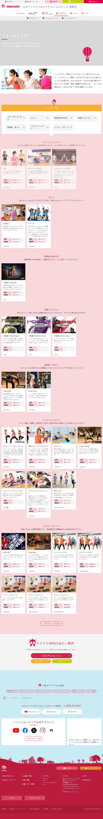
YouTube (67, 768)
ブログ (84, 13)
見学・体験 (26, 780)
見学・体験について (41, 661)
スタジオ (45, 778)
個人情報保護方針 (35, 809)
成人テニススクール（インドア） (72, 778)
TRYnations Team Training (70, 784)
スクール (74, 13)
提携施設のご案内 (35, 798)
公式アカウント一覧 (33, 738)
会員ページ (73, 2)
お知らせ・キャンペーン (9, 780)
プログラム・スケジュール (61, 13)
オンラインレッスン (26, 691)
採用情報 (53, 1)
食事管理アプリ (12, 691)
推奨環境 (45, 809)
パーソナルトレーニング (51, 18)
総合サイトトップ (31, 1)
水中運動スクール (67, 782)
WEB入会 (93, 1)
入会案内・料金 (34, 13)
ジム (44, 780)
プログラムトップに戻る (52, 623)
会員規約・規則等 (56, 809)
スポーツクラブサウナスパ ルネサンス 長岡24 (50, 6)
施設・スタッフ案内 (47, 13)
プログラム (14, 698)
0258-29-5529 (73, 705)
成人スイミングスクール (69, 780)
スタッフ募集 (91, 691)
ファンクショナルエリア (49, 782)
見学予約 (74, 711)
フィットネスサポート (70, 18)
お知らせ (20, 13)
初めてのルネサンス (8, 776)
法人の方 (8, 1)
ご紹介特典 (12, 798)
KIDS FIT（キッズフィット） (71, 792)
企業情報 (12, 809)
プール (44, 784)
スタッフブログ (90, 768)
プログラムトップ (34, 18)
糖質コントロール (78, 691)
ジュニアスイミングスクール (70, 786)
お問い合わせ (62, 661)
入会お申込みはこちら (51, 656)
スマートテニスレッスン (43, 691)
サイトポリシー (22, 809)
